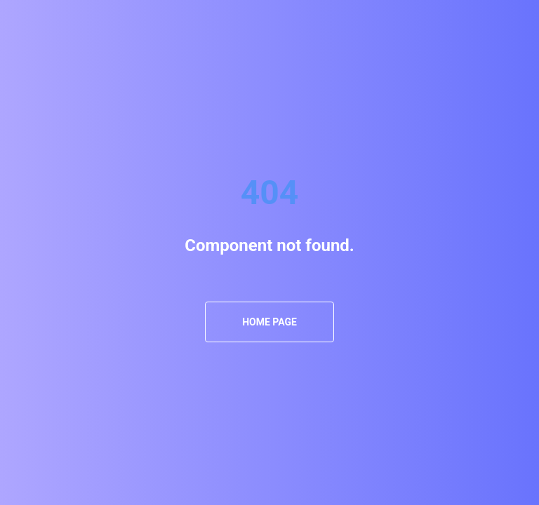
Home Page (269, 322)
